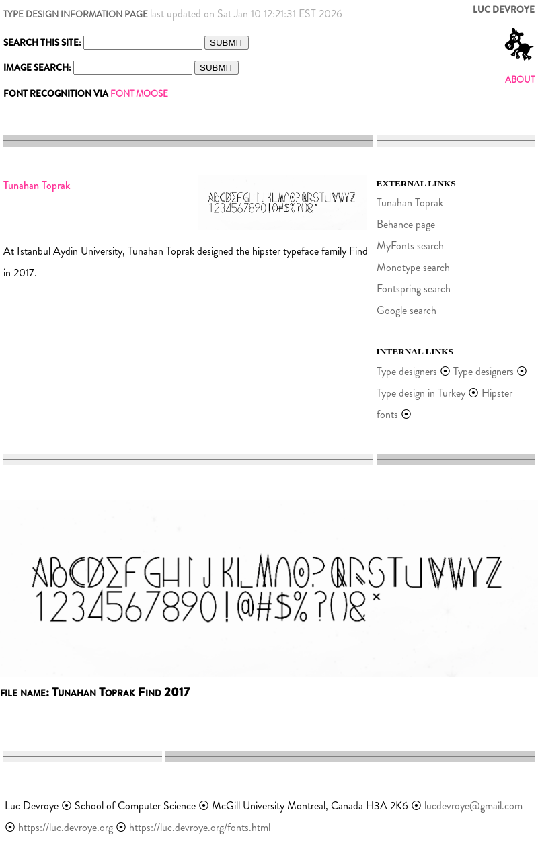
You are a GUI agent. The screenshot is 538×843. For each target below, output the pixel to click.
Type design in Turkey (421, 393)
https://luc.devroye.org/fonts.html (199, 827)
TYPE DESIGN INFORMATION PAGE (75, 14)
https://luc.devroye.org (65, 827)
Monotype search (413, 267)
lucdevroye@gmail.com (473, 805)
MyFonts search (410, 245)
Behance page (406, 224)
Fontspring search (414, 288)
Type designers (407, 371)
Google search (406, 310)
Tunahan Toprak (410, 202)
